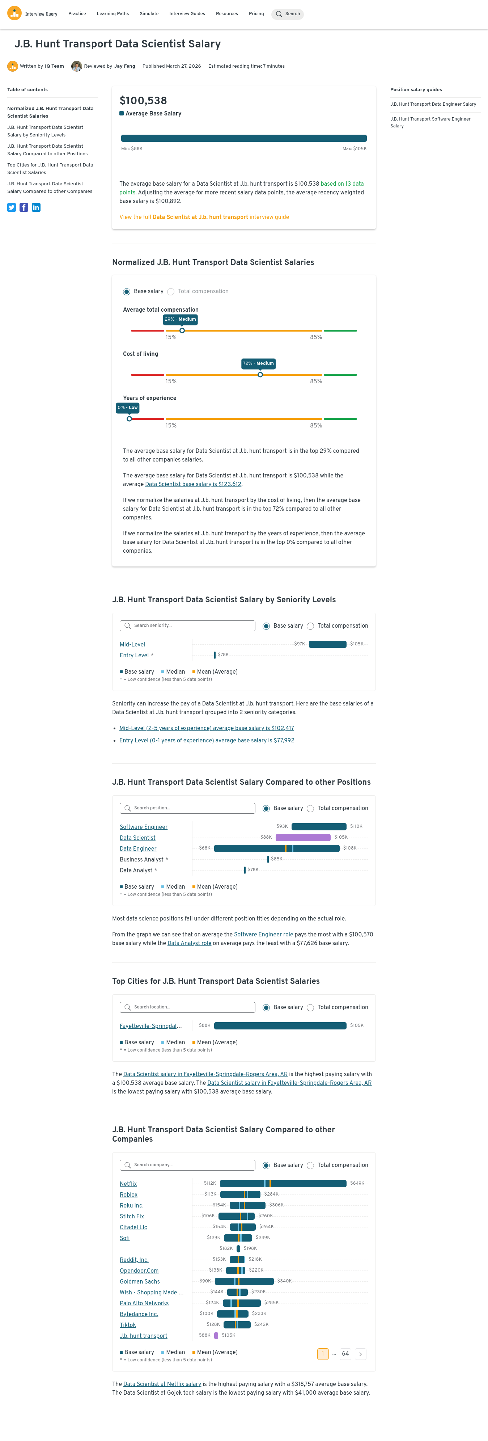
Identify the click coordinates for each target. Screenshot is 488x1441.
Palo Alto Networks (144, 1303)
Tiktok (128, 1325)
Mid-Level (132, 645)
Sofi (125, 1238)
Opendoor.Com (139, 1271)
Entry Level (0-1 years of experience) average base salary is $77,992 (206, 741)
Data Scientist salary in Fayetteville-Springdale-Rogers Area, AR (205, 1074)
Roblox (128, 1195)
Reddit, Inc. (134, 1260)
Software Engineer (143, 827)
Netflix (128, 1184)
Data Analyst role (189, 943)
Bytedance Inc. (139, 1314)
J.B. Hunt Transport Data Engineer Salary (433, 105)
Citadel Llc (133, 1227)
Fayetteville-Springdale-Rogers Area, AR (172, 1026)
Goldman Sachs (140, 1282)
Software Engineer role (263, 935)
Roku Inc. (132, 1206)
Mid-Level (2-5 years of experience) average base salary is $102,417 (206, 728)
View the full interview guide (204, 217)
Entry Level (134, 656)
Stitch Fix (132, 1217)
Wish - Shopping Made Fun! (155, 1293)
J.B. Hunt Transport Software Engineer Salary (430, 123)
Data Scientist (138, 838)
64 (345, 1354)
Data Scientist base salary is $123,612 (193, 484)
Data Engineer (138, 849)
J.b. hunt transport (143, 1336)
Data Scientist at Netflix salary (162, 1384)
